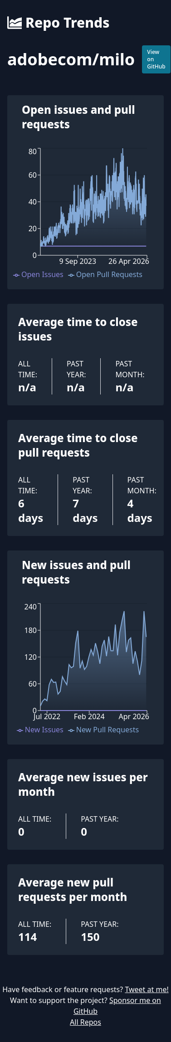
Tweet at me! (146, 989)
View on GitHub (156, 59)
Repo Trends (58, 23)
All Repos (85, 1022)
